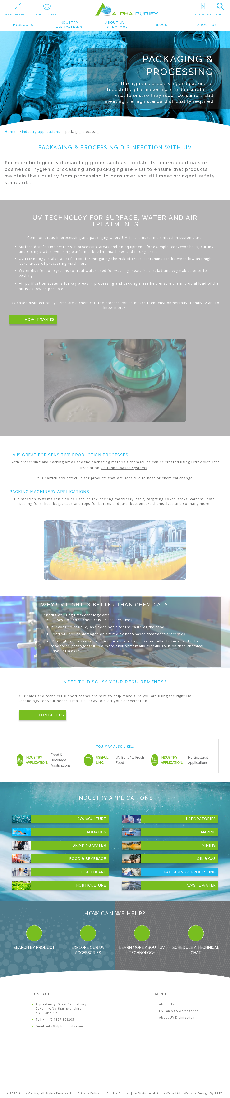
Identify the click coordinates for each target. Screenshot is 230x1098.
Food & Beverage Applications (60, 760)
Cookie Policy (117, 1093)
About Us (207, 25)
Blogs (161, 25)
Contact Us (51, 715)
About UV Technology (115, 25)
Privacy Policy (89, 1093)
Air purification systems (41, 283)
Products (23, 25)
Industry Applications (69, 25)
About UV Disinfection (176, 1018)
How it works (40, 319)
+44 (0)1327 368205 (58, 1019)
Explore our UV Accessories (88, 940)
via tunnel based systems (124, 467)
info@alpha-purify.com (64, 1026)
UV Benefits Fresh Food (130, 760)
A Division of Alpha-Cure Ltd (158, 1093)
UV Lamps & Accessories (178, 1011)
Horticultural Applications (198, 760)
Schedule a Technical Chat (195, 940)
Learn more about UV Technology (142, 940)
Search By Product (34, 937)
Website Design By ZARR (203, 1093)
